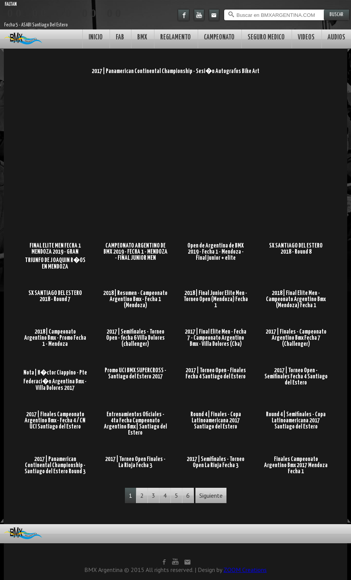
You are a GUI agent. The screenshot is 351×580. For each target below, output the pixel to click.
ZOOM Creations (245, 569)
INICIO (96, 37)
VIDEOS (306, 37)
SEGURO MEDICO (266, 37)
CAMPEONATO (219, 37)
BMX (142, 37)
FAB (120, 37)
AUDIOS (336, 37)
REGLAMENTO (175, 37)
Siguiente (211, 495)
